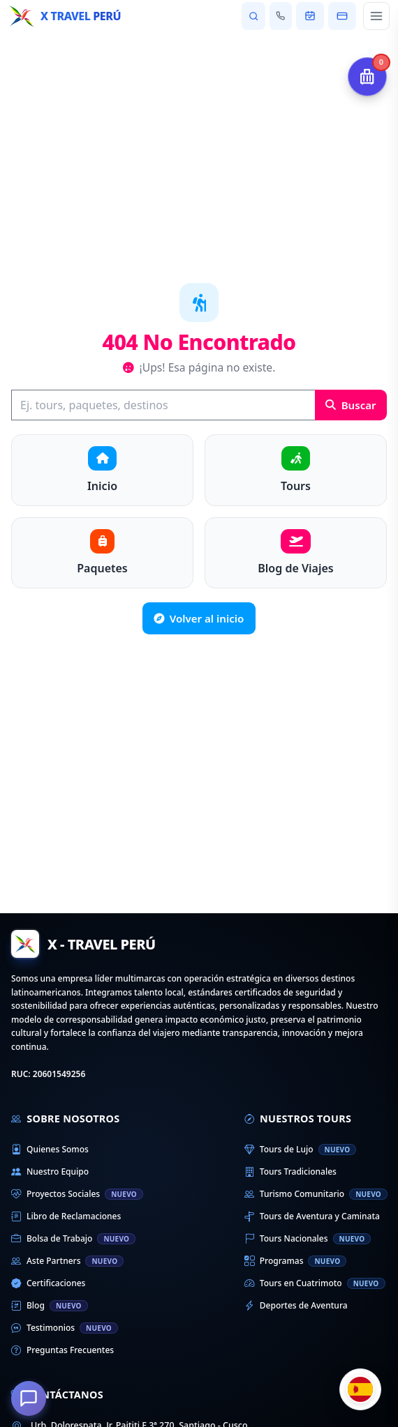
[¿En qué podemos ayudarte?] (28, 1398)
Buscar (350, 405)
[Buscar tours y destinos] (253, 16)
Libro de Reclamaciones (66, 1216)
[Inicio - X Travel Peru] (64, 16)
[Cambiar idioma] (360, 1389)
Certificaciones (48, 1283)
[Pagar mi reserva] (342, 16)
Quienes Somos (50, 1150)
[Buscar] (163, 405)
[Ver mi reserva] (310, 16)
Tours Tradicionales (290, 1172)
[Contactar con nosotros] (281, 16)
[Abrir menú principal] (376, 16)
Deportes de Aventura (296, 1306)
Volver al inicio (199, 618)
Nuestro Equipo (50, 1172)
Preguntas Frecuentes (62, 1350)
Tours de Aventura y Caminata (312, 1216)
